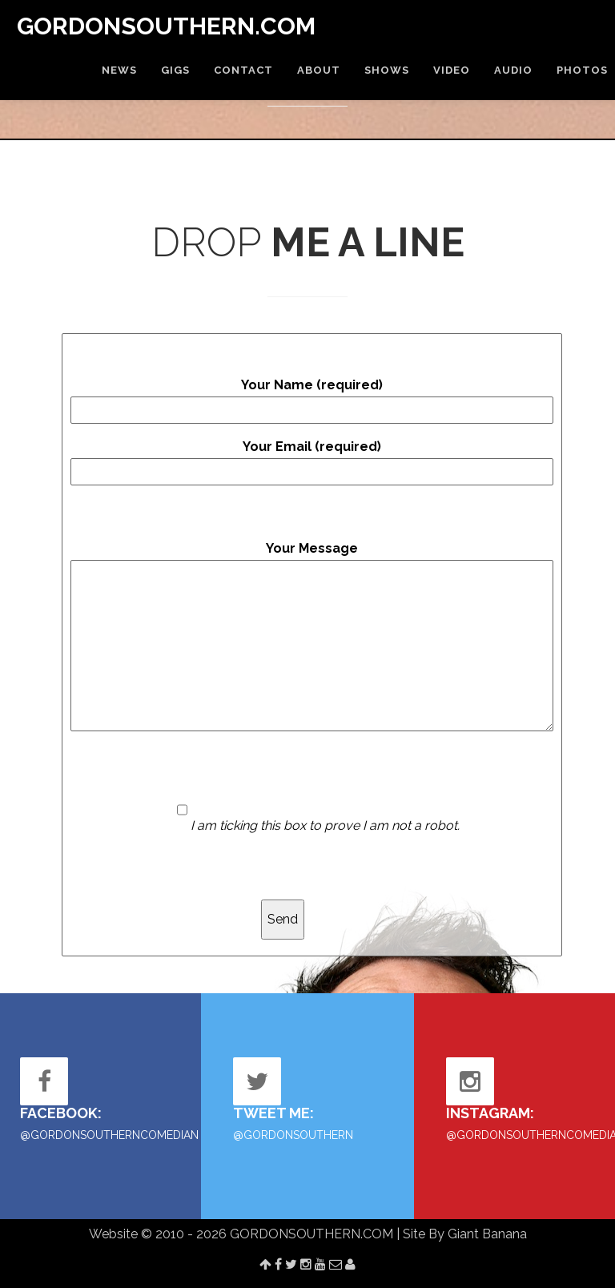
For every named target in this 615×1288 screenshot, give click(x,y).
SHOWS (386, 70)
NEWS (119, 70)
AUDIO (513, 70)
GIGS (175, 70)
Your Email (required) (311, 462)
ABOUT (318, 70)
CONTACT (243, 70)
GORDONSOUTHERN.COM (166, 26)
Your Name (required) (311, 400)
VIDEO (451, 70)
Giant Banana (487, 1234)
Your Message (311, 636)
